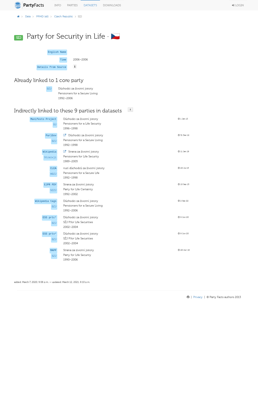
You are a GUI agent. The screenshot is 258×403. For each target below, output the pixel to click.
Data (28, 16)
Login (238, 5)
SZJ (54, 256)
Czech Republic (63, 16)
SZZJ (53, 190)
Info (57, 5)
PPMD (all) (42, 16)
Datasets (90, 5)
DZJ (49, 88)
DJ (54, 124)
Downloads (112, 5)
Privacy (198, 297)
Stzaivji (50, 157)
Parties (72, 5)
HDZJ (53, 174)
